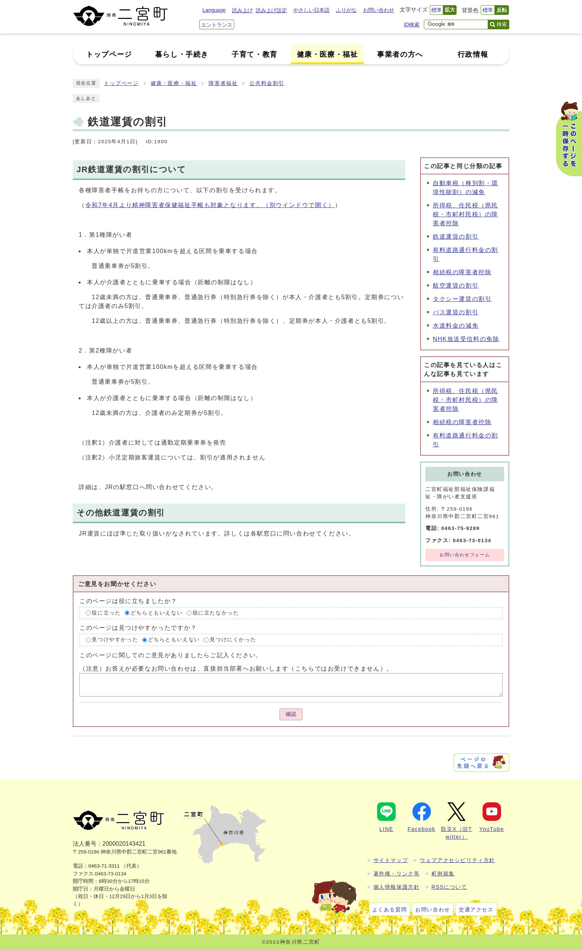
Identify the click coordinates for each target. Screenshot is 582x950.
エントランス (216, 25)
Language (214, 10)
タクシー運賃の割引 (462, 299)
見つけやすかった (115, 639)
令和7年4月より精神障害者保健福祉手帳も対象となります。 (210, 205)
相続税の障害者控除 (462, 272)
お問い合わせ (378, 10)
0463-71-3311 (104, 866)
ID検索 (411, 24)
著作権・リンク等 (396, 874)
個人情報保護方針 (396, 887)
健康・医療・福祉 (174, 83)
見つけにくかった (233, 639)
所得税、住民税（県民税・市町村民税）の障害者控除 (465, 214)
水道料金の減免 (455, 325)
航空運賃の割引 (455, 285)
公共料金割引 (266, 83)
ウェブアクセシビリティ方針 (457, 860)
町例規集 (443, 874)
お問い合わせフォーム (464, 555)
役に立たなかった (216, 613)
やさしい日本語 (311, 10)
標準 (436, 10)
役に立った (106, 613)
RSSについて (449, 887)
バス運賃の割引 (455, 312)
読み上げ (242, 10)
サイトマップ (390, 860)
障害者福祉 (223, 83)
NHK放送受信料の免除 (466, 339)
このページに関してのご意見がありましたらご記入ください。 (170, 655)
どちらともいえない (157, 613)
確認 (291, 714)
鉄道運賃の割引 (455, 236)
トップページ (121, 83)
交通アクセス (476, 910)
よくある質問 (389, 910)
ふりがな (346, 10)
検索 (502, 24)
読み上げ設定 (271, 10)
